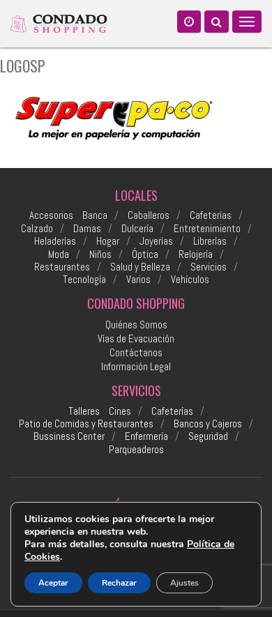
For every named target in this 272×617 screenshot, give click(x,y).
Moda (58, 254)
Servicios (208, 267)
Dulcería (137, 228)
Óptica (145, 254)
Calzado (37, 228)
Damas (87, 228)
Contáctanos (136, 352)
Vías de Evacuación (136, 338)
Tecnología (84, 279)
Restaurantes (62, 267)
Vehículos (190, 279)
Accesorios (51, 215)
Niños (100, 254)
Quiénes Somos (136, 324)
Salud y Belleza (140, 267)
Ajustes (184, 582)
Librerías (210, 241)
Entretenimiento (207, 228)
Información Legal (136, 366)
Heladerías (55, 241)
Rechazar (119, 582)
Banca (94, 215)
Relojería (196, 254)
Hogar (107, 241)
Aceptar (53, 582)
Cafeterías (211, 215)
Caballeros (148, 215)
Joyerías (156, 241)
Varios (138, 279)
